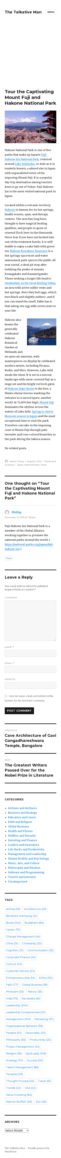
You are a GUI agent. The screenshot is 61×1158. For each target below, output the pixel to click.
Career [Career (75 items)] (13, 929)
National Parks (32, 464)
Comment (11, 597)
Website (10, 679)
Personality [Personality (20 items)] (35, 1032)
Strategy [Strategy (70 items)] (14, 1060)
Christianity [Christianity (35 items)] (32, 943)
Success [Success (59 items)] (35, 1060)
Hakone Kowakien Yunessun (28, 251)
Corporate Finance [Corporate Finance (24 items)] (21, 957)
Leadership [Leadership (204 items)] (17, 1005)
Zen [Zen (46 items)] (41, 1101)
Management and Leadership (27, 854)
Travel (44, 464)
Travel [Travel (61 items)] (44, 1081)
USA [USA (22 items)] (30, 1088)
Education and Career (22, 817)
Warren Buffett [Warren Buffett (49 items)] (19, 1101)
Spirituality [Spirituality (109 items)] (36, 1053)
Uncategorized (17, 881)
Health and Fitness (20, 831)
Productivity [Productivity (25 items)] (40, 1039)
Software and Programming (26, 872)
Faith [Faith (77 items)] (12, 984)
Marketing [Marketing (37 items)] (44, 1019)
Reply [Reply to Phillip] (9, 558)
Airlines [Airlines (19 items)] (13, 909)
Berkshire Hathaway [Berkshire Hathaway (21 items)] (21, 916)
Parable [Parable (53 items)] (14, 1032)
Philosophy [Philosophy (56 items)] (16, 1039)
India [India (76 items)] (12, 998)
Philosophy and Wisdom (24, 867)
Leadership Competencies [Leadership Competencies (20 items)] (26, 1012)
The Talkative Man (23, 12)
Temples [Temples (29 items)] (14, 1074)
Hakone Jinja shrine (21, 388)
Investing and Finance (22, 840)
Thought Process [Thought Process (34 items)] (20, 1081)
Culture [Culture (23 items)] (14, 964)
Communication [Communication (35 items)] (40, 950)
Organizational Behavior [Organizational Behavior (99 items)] (24, 1026)
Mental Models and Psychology (28, 858)
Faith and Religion (20, 821)
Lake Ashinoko (25, 163)
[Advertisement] (30, 56)
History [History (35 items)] (35, 991)
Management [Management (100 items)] (18, 1019)
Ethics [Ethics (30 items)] (46, 977)
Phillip (16, 512)
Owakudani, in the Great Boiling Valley (30, 283)
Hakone (10, 209)
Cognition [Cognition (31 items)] (15, 950)
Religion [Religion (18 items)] (14, 1053)
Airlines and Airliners (22, 808)
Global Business (18, 826)
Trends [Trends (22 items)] (13, 1088)
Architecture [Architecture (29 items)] (35, 909)
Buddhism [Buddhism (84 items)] (34, 922)
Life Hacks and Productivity (26, 849)
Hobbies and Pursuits (22, 835)
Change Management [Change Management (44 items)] (23, 936)
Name (9, 647)
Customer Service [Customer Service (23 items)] (20, 971)
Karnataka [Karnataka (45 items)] (31, 998)
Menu (50, 12)
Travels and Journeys (22, 877)
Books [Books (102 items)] (13, 922)
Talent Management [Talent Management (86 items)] (22, 1067)
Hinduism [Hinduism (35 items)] (15, 991)
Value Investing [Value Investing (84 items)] (19, 1094)
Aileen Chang (17, 461)
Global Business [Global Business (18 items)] (35, 984)
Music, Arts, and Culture (24, 863)
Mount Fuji (47, 402)
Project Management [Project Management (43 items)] (23, 1046)
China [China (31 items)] (12, 943)
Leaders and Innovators (23, 844)
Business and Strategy (22, 812)
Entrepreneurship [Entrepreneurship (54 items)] (20, 977)
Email (9, 663)
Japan (20, 464)
